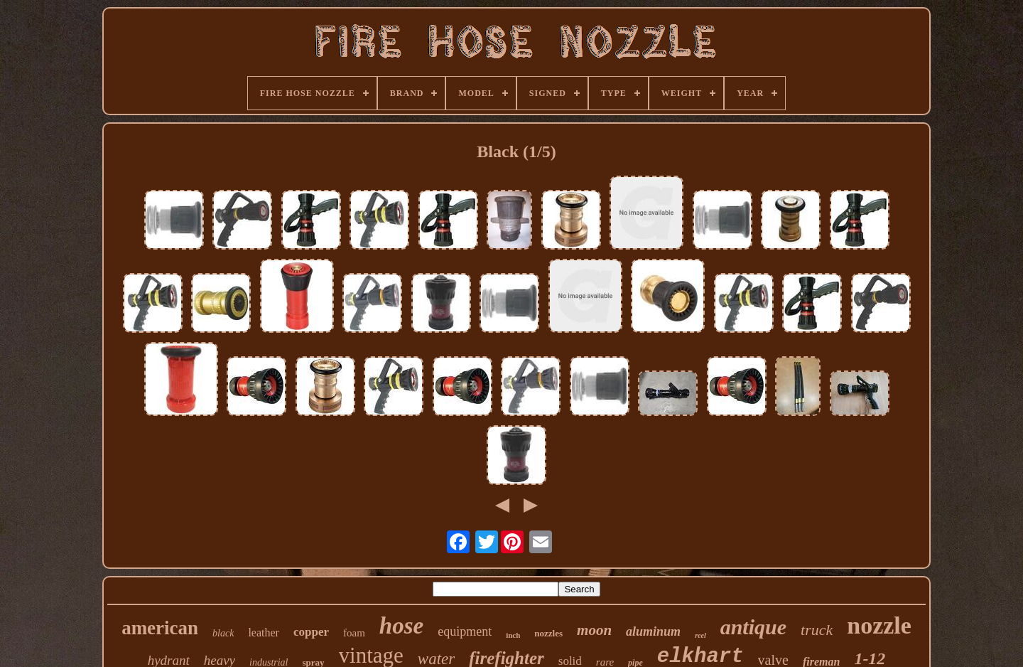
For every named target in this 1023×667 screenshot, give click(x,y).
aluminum (653, 631)
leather (263, 632)
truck (817, 630)
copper (311, 632)
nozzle (879, 625)
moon (594, 630)
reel (700, 635)
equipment (465, 631)
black (223, 633)
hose (401, 626)
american (159, 628)
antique (753, 627)
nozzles (548, 633)
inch (513, 635)
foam (354, 633)
